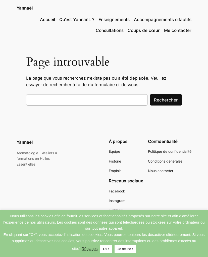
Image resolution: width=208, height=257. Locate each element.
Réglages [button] (89, 248)
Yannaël (25, 8)
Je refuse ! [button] (125, 249)
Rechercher (166, 99)
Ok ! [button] (106, 249)
